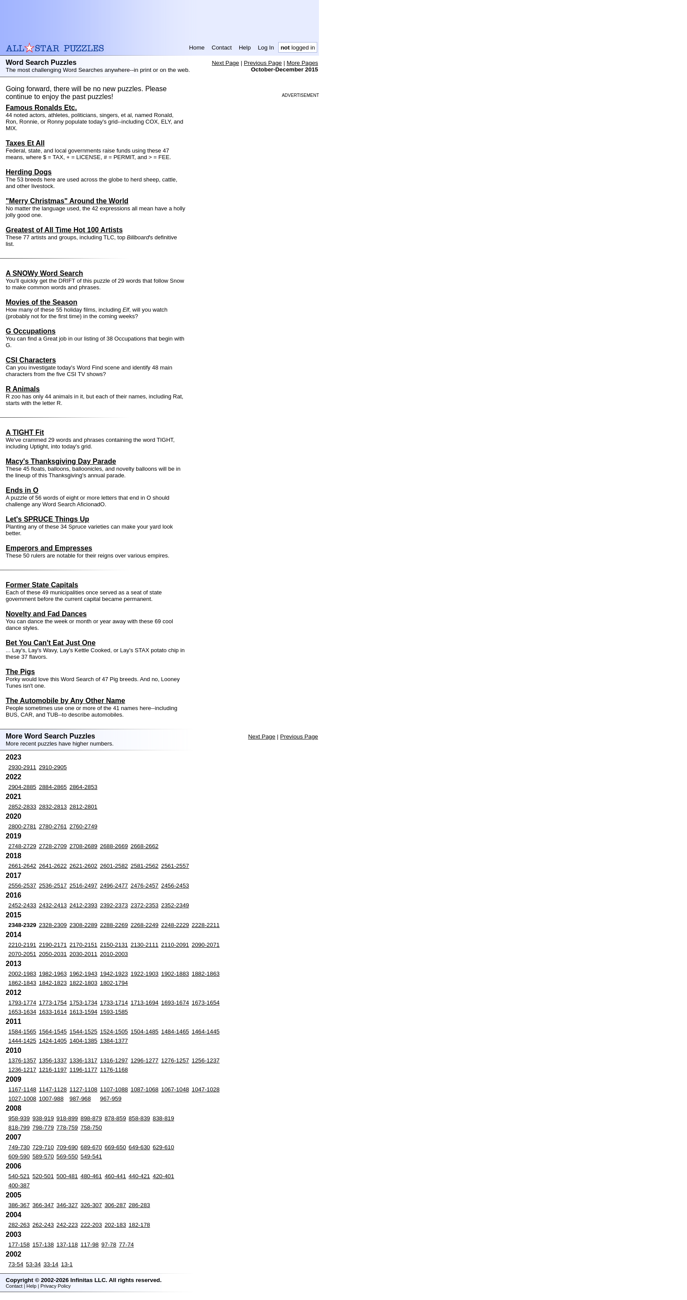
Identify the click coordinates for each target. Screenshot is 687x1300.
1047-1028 (206, 1089)
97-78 (108, 1244)
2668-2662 (145, 846)
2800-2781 (22, 826)
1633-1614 (53, 1012)
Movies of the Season (42, 302)
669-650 (115, 1147)
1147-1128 (53, 1089)
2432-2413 (53, 905)
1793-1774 (22, 1002)
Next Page (225, 63)
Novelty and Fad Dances (46, 614)
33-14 (50, 1264)
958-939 (19, 1118)
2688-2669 (114, 846)
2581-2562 (145, 866)
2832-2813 (53, 806)
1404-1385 (84, 1040)
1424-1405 (53, 1040)
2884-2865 (53, 787)
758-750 (91, 1127)
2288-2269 (114, 925)
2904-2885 (22, 787)
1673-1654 (206, 1002)
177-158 (19, 1244)
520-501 (43, 1176)
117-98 (90, 1244)
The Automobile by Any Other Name (65, 700)
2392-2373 (114, 905)
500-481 (67, 1176)
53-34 (33, 1264)
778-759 (67, 1127)
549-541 (91, 1156)
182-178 (139, 1225)
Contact (222, 47)
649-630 (139, 1147)
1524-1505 (114, 1031)
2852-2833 (22, 806)
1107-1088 (114, 1089)
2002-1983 (22, 973)
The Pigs (20, 671)
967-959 (110, 1098)
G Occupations (31, 331)
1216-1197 (53, 1069)
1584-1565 (22, 1031)
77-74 (126, 1244)
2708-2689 (84, 846)
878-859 (115, 1118)
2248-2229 (175, 925)
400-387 (19, 1185)
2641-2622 (53, 866)
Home (197, 47)
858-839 (139, 1118)
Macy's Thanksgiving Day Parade (61, 461)
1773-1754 (53, 1002)
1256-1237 (206, 1060)
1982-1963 (53, 973)
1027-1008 (22, 1098)
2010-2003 (114, 954)
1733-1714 (114, 1002)
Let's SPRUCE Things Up (47, 519)
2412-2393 (84, 905)
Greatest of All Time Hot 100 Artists (64, 230)
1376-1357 (22, 1060)
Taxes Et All (25, 143)
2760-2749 (84, 826)
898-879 (91, 1118)
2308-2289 (84, 925)
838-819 (163, 1118)
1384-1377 (114, 1040)
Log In (266, 47)
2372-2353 (145, 905)
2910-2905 (53, 767)
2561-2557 (175, 866)
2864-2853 (84, 787)
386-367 (19, 1205)
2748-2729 (22, 846)
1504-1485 (145, 1031)
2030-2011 (84, 954)
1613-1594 (84, 1012)
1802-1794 (114, 983)
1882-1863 (206, 973)
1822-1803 (84, 983)
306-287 (115, 1205)
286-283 (139, 1205)
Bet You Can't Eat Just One (51, 642)
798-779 (43, 1127)
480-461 (91, 1176)
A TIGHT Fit (25, 432)
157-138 (43, 1244)
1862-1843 (22, 983)
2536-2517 (53, 885)
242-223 (67, 1225)
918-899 (67, 1118)
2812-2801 (84, 806)
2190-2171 (53, 944)
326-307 (91, 1205)
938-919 (43, 1118)
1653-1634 (22, 1012)
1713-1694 (145, 1002)
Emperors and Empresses (49, 548)
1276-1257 (175, 1060)
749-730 (19, 1147)
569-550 (67, 1156)
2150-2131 (114, 944)
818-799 (19, 1127)
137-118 (67, 1244)
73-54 (15, 1264)
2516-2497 (84, 885)
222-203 (91, 1225)
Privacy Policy (55, 1286)
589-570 (43, 1156)
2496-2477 (114, 885)
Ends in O (22, 490)
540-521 (19, 1176)
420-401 (163, 1176)
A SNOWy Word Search (44, 273)
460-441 (115, 1176)
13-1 (67, 1264)
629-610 (163, 1147)
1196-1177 (84, 1069)
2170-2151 (84, 944)
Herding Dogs (29, 172)
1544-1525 (84, 1031)
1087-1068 (145, 1089)
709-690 (67, 1147)
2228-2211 (206, 925)
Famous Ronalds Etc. (41, 107)
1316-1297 (114, 1060)
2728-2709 (53, 846)
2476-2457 (145, 885)
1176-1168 (114, 1069)
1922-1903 (145, 973)
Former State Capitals (42, 585)
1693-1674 (175, 1002)
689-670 (91, 1147)
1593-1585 (114, 1012)
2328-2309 (53, 925)
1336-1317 (84, 1060)
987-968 (80, 1098)
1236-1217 (22, 1069)
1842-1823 (53, 983)
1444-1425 (22, 1040)
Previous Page (263, 63)
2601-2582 (114, 866)
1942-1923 (114, 973)
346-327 (67, 1205)
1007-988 (51, 1098)
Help (245, 47)
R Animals (23, 389)
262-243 (43, 1225)
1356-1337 (53, 1060)
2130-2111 (145, 944)
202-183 (115, 1225)
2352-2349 (175, 905)
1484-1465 (175, 1031)
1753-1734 (84, 1002)
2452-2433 (22, 905)
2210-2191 (22, 944)
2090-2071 (206, 944)
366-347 (43, 1205)
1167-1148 (22, 1089)
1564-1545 (53, 1031)
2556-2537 (22, 885)
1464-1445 (206, 1031)
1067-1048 (175, 1089)
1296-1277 (145, 1060)
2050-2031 (53, 954)
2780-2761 (53, 826)
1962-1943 (84, 973)
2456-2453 (175, 885)
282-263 (19, 1225)
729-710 (43, 1147)
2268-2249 (145, 925)
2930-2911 (22, 767)
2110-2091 (175, 944)
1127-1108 (84, 1089)
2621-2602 (84, 866)
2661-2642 (22, 866)
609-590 (19, 1156)
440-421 (139, 1176)
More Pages (302, 63)
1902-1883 (175, 973)
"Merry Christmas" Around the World (67, 201)
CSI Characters (31, 360)
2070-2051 (22, 954)
